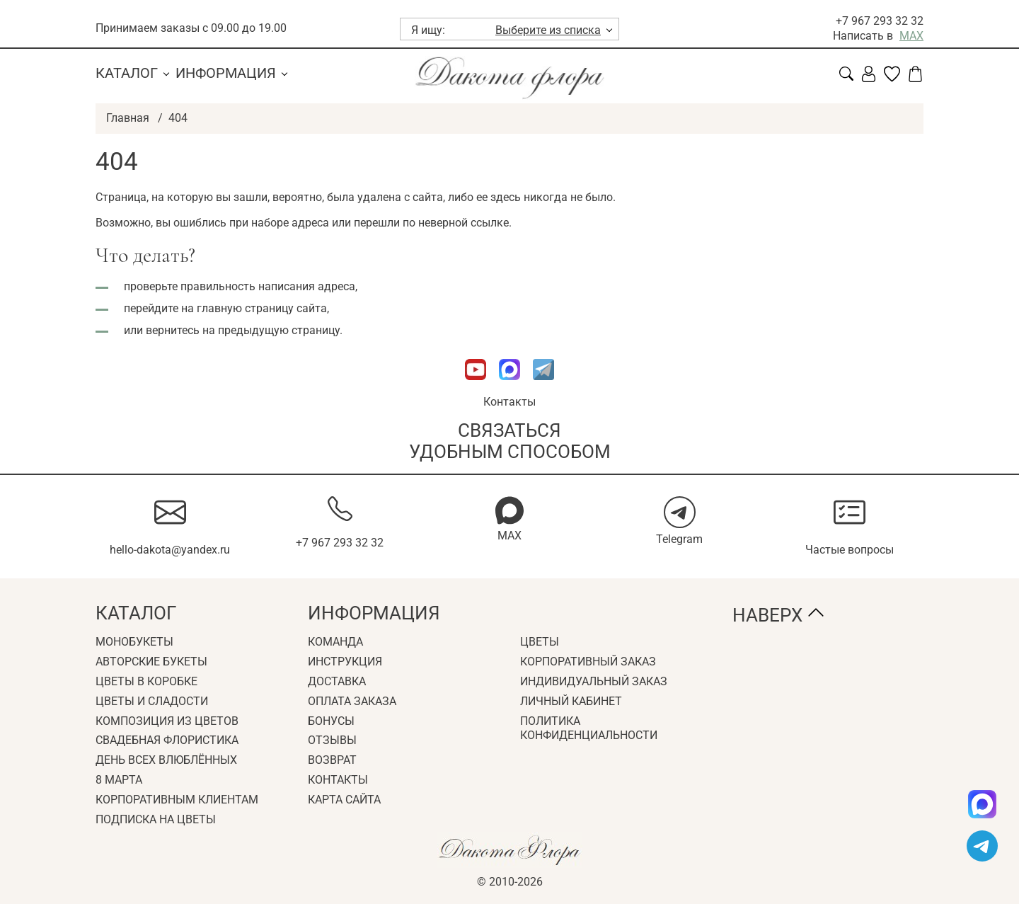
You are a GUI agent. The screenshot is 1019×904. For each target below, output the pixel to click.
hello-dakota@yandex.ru (170, 549)
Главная (127, 118)
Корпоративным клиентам (177, 799)
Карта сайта (344, 799)
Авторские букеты (151, 661)
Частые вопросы (849, 549)
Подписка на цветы (156, 819)
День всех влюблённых (166, 760)
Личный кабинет (571, 701)
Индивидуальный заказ (593, 681)
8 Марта (119, 779)
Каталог (127, 73)
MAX (911, 35)
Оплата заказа (352, 701)
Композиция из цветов (167, 721)
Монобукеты (134, 641)
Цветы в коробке (146, 681)
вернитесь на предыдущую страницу (243, 330)
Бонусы (331, 721)
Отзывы (332, 740)
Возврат (332, 760)
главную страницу (245, 308)
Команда (335, 641)
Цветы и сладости (152, 701)
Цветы (539, 641)
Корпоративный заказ (588, 661)
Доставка (337, 681)
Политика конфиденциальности (588, 728)
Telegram (679, 539)
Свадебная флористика (167, 740)
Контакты (509, 401)
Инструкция (345, 661)
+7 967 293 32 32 (879, 21)
